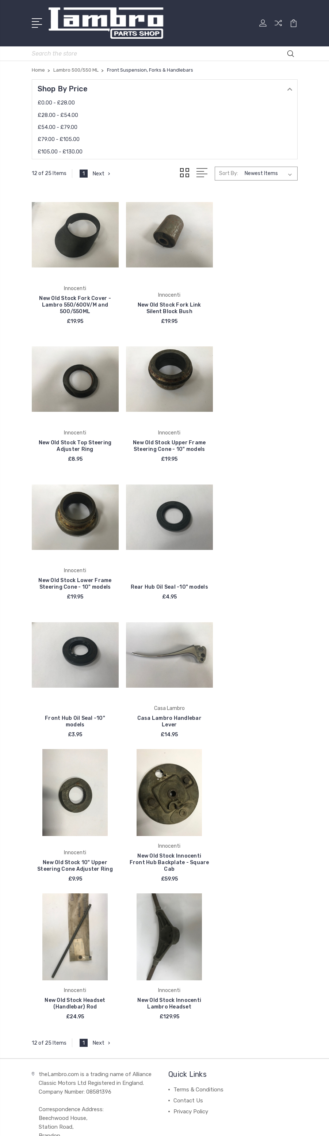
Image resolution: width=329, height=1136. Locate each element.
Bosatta (47, 942)
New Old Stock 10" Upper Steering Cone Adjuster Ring (255, 573)
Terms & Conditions (198, 801)
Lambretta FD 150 (196, 942)
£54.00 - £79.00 (57, 127)
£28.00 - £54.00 (58, 115)
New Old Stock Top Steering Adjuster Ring (255, 304)
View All (47, 975)
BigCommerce (212, 1112)
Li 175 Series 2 (191, 975)
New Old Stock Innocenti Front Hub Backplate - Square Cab (74, 711)
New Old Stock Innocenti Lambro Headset (255, 714)
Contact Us (188, 812)
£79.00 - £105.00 (59, 139)
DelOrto (46, 964)
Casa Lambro (53, 920)
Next (102, 173)
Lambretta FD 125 (196, 931)
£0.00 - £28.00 (56, 102)
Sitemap (246, 1112)
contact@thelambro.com (74, 877)
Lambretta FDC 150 (198, 953)
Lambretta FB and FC (200, 920)
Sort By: (228, 173)
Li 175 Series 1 (190, 964)
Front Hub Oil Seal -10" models (73, 573)
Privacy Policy (190, 823)
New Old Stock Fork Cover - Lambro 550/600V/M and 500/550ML (74, 301)
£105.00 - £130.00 (60, 151)
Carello (45, 931)
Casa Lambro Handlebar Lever (164, 573)
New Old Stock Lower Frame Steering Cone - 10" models (164, 439)
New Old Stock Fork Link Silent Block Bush (164, 304)
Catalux (46, 953)
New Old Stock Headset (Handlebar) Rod (164, 714)
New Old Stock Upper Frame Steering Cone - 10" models (73, 439)
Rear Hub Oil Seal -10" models (255, 439)
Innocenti (49, 909)
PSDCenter (194, 1124)
